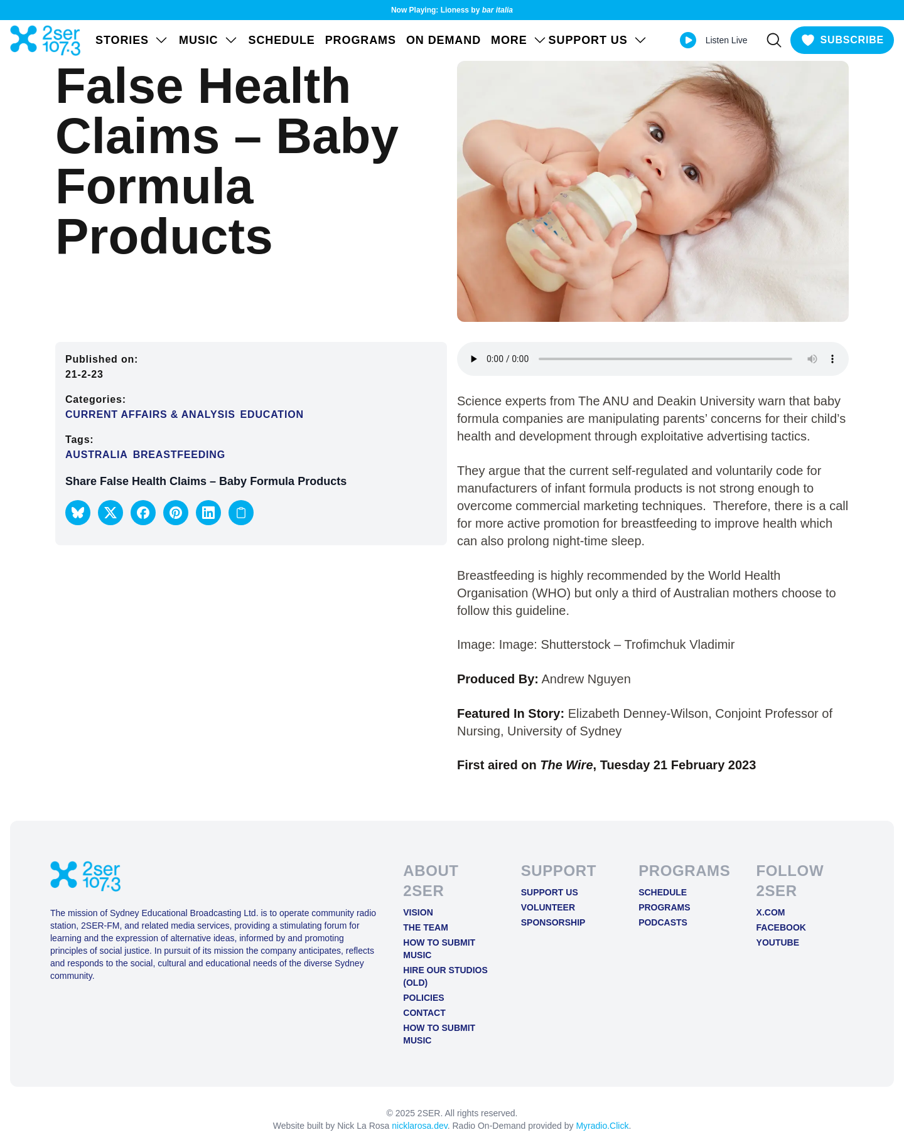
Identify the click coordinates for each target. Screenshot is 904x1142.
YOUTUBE (777, 942)
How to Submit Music (439, 948)
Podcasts (662, 922)
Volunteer (548, 907)
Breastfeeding (179, 454)
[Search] (774, 40)
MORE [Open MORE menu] (519, 40)
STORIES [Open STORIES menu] (132, 40)
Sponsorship (553, 922)
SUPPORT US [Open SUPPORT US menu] (598, 40)
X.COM (770, 912)
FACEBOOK (781, 927)
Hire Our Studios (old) (445, 976)
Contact (424, 1013)
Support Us (549, 892)
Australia (96, 454)
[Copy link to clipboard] (241, 512)
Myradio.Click (602, 1126)
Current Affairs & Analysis (150, 414)
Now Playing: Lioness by (452, 10)
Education (272, 414)
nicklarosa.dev (419, 1126)
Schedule (282, 40)
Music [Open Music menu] (209, 40)
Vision (418, 912)
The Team (425, 927)
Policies (423, 998)
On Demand (443, 40)
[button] (77, 512)
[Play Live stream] (688, 40)
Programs (360, 40)
